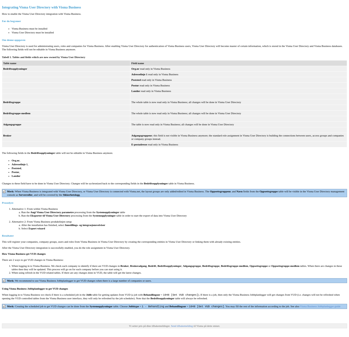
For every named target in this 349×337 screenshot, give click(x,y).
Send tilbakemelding (182, 325)
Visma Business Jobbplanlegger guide (320, 306)
